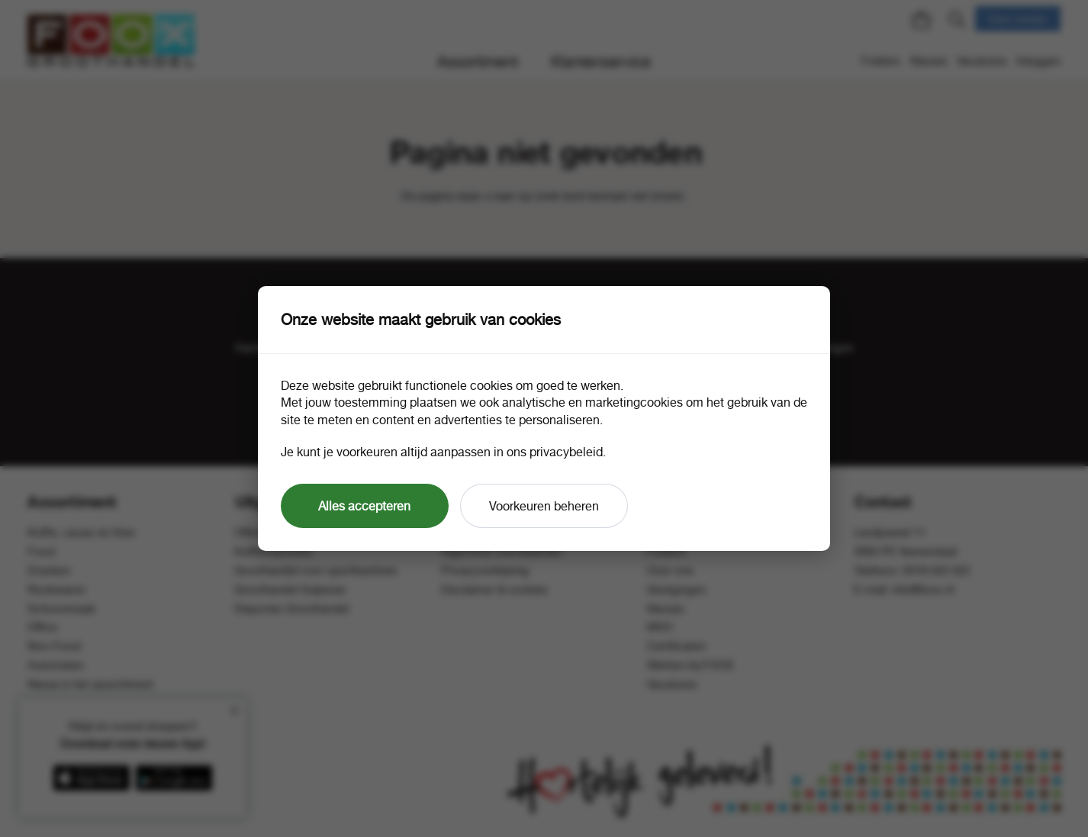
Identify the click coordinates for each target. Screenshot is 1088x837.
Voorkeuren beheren (544, 506)
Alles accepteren (364, 506)
